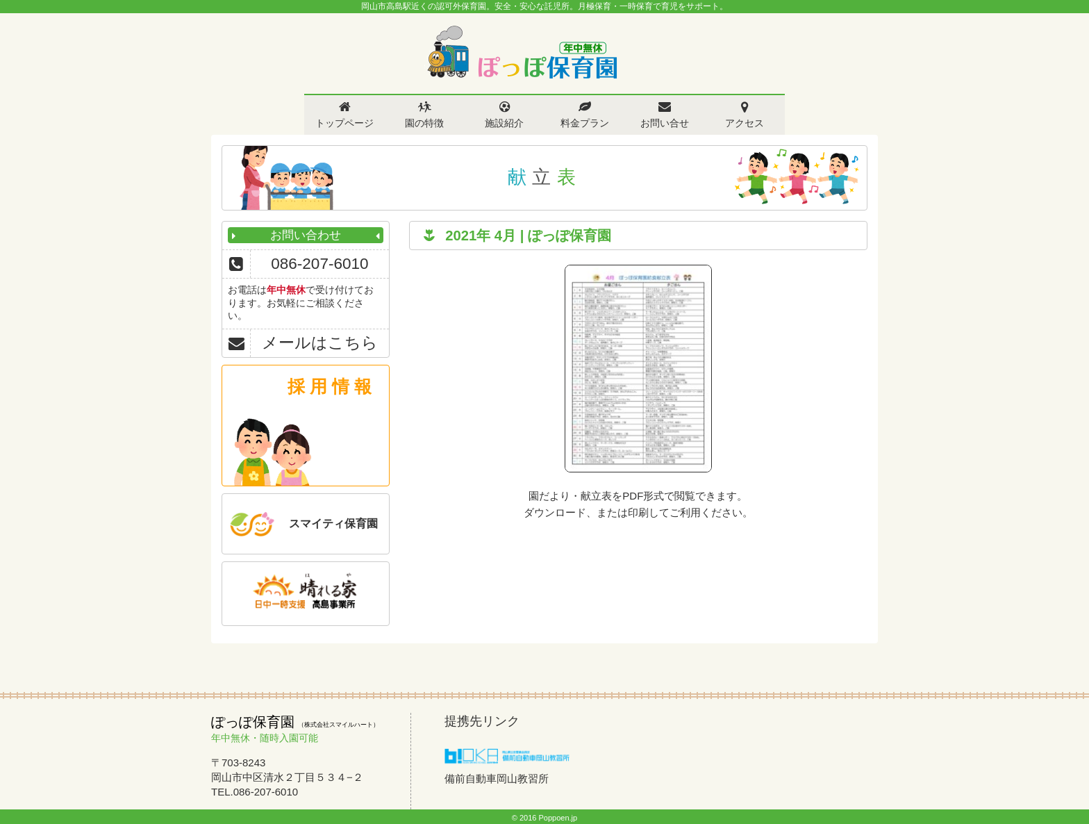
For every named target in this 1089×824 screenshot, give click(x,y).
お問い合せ (664, 123)
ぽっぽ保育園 (521, 52)
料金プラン (584, 123)
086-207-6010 (319, 263)
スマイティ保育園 (333, 523)
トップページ (344, 123)
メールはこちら (320, 343)
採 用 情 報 (330, 386)
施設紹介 (504, 123)
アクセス (744, 123)
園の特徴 (424, 123)
